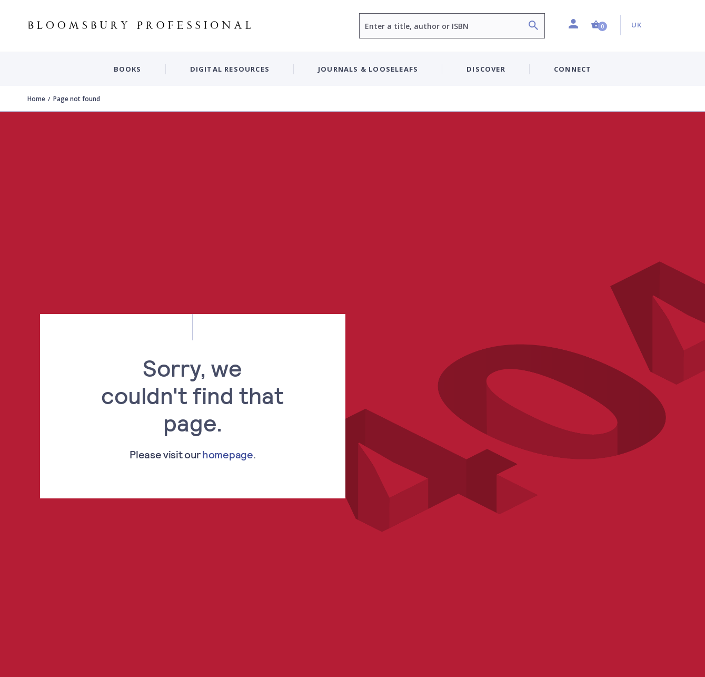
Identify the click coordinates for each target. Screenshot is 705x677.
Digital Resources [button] (230, 69)
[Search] (533, 26)
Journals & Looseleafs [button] (368, 69)
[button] (599, 25)
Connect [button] (572, 69)
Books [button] (128, 69)
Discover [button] (485, 69)
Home (36, 98)
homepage (227, 454)
